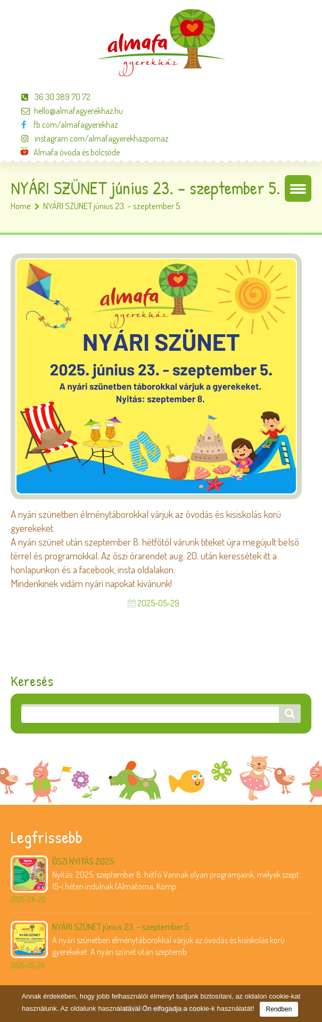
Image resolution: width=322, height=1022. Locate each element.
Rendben (279, 1009)
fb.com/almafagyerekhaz (64, 124)
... (180, 886)
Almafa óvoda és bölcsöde (70, 152)
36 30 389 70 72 (50, 97)
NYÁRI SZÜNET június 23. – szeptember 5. (121, 926)
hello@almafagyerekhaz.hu (67, 110)
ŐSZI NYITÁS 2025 (83, 861)
